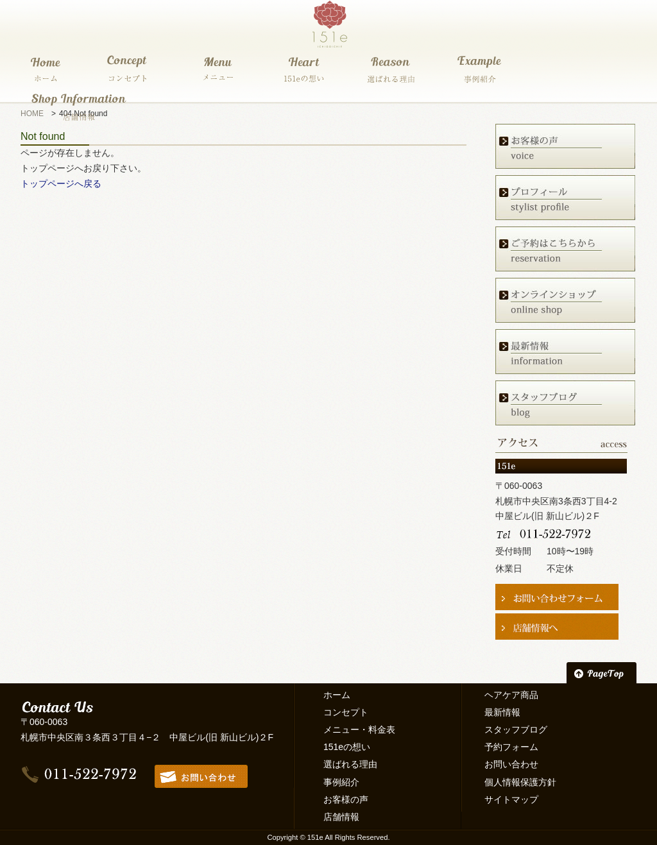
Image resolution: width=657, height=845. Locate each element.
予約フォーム (511, 747)
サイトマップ (511, 799)
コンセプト (345, 712)
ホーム (336, 695)
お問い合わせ (511, 764)
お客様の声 (345, 799)
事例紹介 (341, 782)
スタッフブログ (515, 729)
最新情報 (502, 712)
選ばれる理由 (350, 764)
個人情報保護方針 (520, 782)
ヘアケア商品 (511, 695)
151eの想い (346, 747)
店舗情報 (341, 817)
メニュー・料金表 (359, 729)
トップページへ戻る (61, 183)
